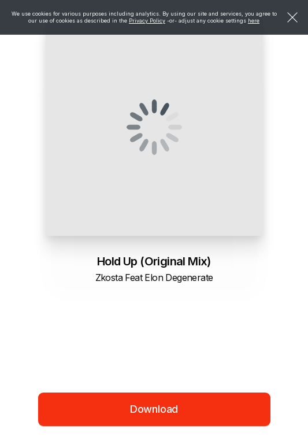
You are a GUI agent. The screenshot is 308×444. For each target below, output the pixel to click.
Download (154, 409)
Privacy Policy (147, 20)
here (253, 20)
